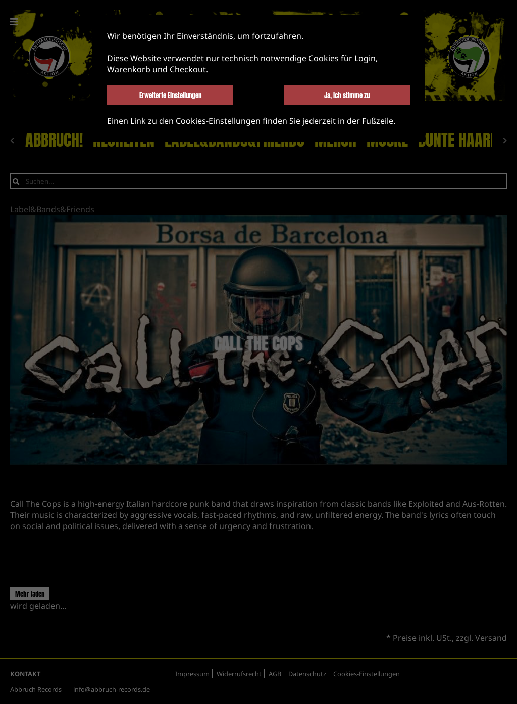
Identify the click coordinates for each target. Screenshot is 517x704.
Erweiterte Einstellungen (170, 95)
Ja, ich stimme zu (347, 95)
